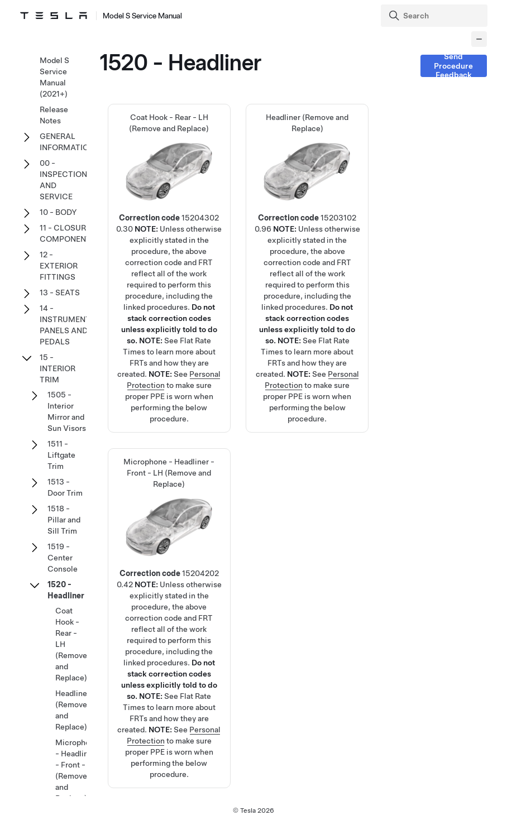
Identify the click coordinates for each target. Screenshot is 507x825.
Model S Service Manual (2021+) (54, 77)
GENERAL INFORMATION (67, 142)
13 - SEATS (60, 292)
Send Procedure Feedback (453, 66)
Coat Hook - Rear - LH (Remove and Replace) (169, 229)
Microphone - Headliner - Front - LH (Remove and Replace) (77, 770)
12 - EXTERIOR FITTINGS (59, 265)
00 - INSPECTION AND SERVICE (63, 180)
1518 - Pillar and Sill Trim (63, 519)
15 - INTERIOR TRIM (57, 368)
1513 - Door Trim (65, 487)
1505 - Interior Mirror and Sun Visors (66, 411)
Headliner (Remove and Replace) (307, 229)
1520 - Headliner (65, 590)
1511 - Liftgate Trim (61, 455)
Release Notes (54, 115)
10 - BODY (58, 212)
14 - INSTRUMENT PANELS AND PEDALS (65, 325)
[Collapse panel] (479, 39)
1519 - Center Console (62, 557)
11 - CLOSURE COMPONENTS (68, 233)
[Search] (435, 15)
